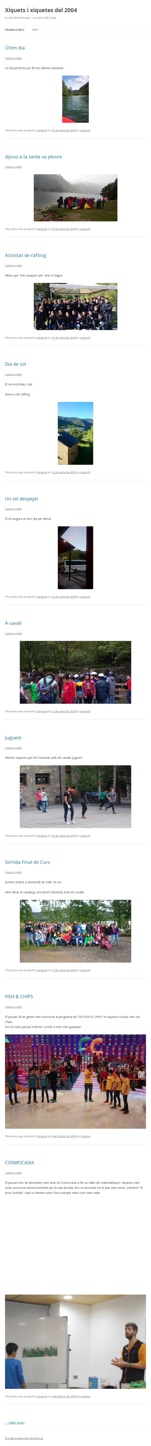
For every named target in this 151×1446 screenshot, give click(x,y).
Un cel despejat (21, 498)
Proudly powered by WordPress (24, 1438)
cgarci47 (85, 130)
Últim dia (15, 47)
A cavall (13, 623)
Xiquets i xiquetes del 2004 (41, 10)
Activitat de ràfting (25, 255)
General (42, 130)
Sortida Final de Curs (27, 862)
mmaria (85, 1136)
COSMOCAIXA (19, 1162)
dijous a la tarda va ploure (33, 156)
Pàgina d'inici (14, 30)
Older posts (14, 1423)
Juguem (13, 737)
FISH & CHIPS (19, 996)
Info (35, 30)
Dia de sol (15, 364)
